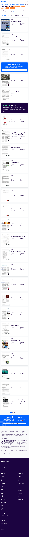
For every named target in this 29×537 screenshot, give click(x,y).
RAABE (19, 489)
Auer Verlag (20, 493)
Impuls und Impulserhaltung (14, 109)
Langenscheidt (20, 499)
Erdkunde (2, 480)
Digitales (2, 522)
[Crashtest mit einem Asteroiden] (14, 95)
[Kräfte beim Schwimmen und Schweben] (14, 373)
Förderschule (20, 482)
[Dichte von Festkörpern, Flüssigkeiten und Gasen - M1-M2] (14, 388)
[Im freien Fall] (14, 80)
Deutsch (2, 477)
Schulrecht (3, 516)
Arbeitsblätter (6, 4)
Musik (2, 489)
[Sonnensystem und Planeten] (14, 151)
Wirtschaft (3, 499)
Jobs (2, 505)
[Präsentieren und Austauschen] (14, 195)
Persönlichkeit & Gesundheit (5, 515)
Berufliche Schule (21, 483)
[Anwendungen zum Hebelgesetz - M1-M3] (14, 255)
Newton (20, 109)
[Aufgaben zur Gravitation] (14, 329)
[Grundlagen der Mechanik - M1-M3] (14, 299)
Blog (2, 506)
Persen (19, 487)
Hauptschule (20, 476)
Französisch (3, 482)
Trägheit (24, 109)
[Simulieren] (14, 210)
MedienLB (19, 492)
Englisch (2, 479)
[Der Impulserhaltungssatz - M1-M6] (14, 358)
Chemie (2, 476)
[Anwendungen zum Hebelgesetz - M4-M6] (14, 240)
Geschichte (3, 483)
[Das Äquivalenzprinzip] (14, 284)
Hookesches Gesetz (5, 109)
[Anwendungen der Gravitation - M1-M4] (14, 180)
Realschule (20, 477)
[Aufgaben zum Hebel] (14, 121)
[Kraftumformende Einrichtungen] (14, 25)
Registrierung (3, 509)
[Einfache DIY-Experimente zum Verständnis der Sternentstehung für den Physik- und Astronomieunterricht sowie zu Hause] (14, 136)
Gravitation (16, 107)
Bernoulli (12, 107)
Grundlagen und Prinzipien (20, 4)
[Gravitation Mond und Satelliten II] (14, 403)
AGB (1, 532)
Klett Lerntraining (21, 497)
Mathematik (3, 487)
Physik (10, 4)
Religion (2, 495)
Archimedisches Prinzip (6, 107)
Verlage (20, 486)
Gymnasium (20, 480)
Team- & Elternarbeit (4, 523)
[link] (3, 1)
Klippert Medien (20, 496)
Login (2, 511)
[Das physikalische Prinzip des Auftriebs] (14, 54)
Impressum (2, 529)
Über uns (2, 503)
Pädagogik (3, 520)
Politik (2, 493)
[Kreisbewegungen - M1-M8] (14, 344)
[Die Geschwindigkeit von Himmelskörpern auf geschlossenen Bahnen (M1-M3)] (14, 39)
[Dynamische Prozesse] (14, 166)
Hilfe (2, 508)
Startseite (2, 4)
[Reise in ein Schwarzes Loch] (14, 269)
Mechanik (13, 4)
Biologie (2, 474)
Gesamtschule (20, 479)
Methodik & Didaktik (4, 524)
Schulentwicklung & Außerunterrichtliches (4, 519)
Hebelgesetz (21, 107)
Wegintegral (4, 111)
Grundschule (20, 474)
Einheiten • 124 (5, 15)
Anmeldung (15, 11)
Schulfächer (4, 473)
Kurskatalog (4, 513)
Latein (2, 486)
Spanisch (2, 496)
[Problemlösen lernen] (14, 225)
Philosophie (3, 490)
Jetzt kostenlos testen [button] (14, 70)
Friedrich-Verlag (20, 490)
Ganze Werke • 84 (15, 15)
